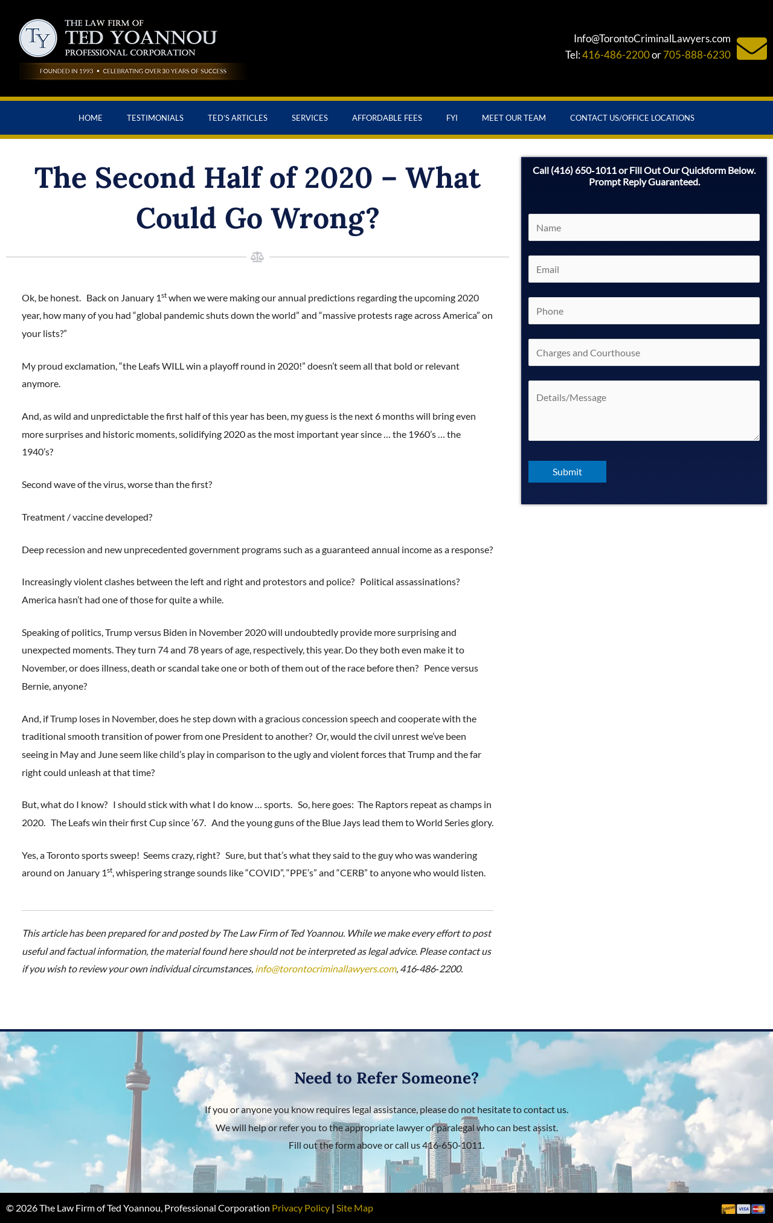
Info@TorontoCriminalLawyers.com (652, 38)
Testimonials (155, 118)
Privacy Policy (301, 1207)
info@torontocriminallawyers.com (325, 968)
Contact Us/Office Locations (632, 118)
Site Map (354, 1207)
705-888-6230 (697, 54)
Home (91, 118)
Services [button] (310, 118)
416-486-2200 (616, 54)
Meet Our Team (514, 118)
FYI (452, 118)
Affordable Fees (387, 118)
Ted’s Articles (238, 118)
